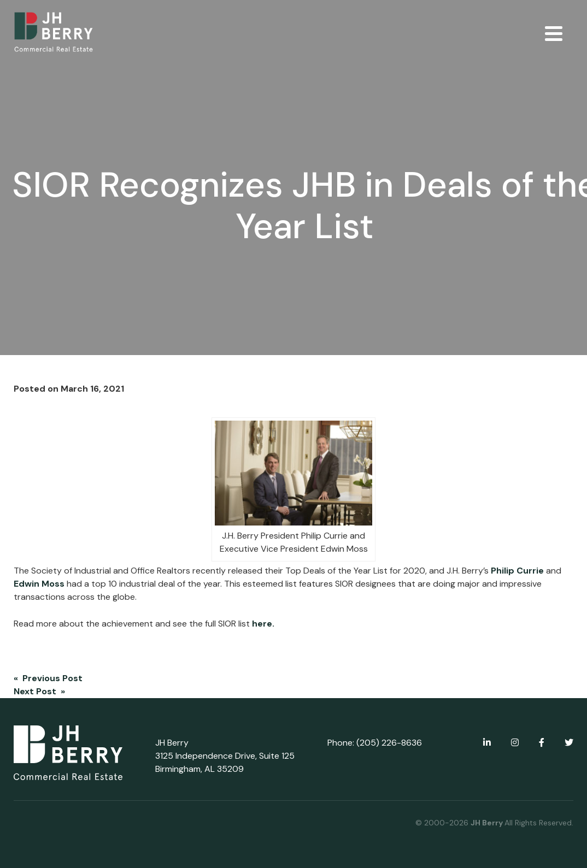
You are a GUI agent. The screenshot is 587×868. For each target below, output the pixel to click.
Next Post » (39, 691)
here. (264, 623)
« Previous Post (48, 678)
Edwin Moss (39, 583)
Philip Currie (517, 570)
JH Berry (487, 823)
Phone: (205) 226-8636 (374, 742)
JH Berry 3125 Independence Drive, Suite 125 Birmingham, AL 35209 (225, 756)
